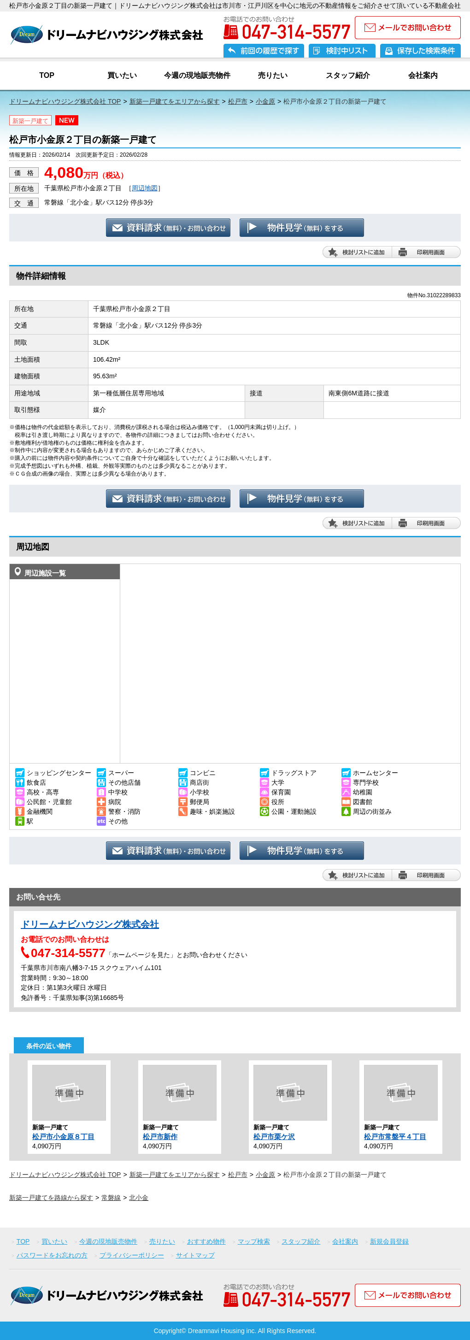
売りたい (273, 75)
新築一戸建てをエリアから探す (174, 101)
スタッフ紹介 (348, 75)
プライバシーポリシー (132, 1255)
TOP (46, 75)
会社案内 (423, 75)
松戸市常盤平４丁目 (395, 1136)
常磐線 (111, 1197)
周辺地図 (145, 188)
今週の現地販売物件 (197, 75)
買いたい (122, 75)
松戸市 (237, 101)
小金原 (265, 101)
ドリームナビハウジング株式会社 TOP (65, 101)
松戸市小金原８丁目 (63, 1136)
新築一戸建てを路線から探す (51, 1197)
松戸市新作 (160, 1136)
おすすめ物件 (206, 1241)
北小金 (138, 1197)
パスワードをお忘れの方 (52, 1255)
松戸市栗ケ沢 (274, 1136)
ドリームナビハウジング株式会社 (90, 924)
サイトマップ (195, 1255)
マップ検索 (254, 1241)
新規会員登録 (389, 1241)
